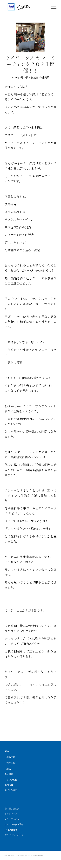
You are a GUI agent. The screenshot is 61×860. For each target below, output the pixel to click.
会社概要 (9, 774)
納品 (9, 768)
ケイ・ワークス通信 (14, 824)
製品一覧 (11, 757)
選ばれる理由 (11, 790)
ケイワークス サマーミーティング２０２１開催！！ (30, 64)
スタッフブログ (12, 819)
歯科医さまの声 (12, 808)
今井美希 (44, 77)
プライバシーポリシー (15, 835)
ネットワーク (11, 814)
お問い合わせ (11, 829)
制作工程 (11, 762)
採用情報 (9, 785)
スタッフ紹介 (11, 779)
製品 (7, 751)
